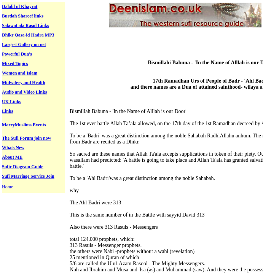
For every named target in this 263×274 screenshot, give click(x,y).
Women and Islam (19, 73)
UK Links (11, 101)
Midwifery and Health (23, 82)
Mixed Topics (15, 63)
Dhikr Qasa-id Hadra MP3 (28, 35)
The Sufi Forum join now (26, 138)
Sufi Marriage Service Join (28, 176)
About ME (12, 157)
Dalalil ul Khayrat (19, 6)
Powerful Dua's (17, 54)
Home (7, 187)
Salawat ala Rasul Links (25, 25)
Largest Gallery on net (24, 44)
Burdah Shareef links (22, 16)
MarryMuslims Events (24, 124)
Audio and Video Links (24, 92)
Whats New (13, 147)
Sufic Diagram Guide (22, 166)
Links (7, 111)
